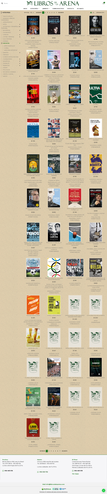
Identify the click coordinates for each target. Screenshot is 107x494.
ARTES (5, 24)
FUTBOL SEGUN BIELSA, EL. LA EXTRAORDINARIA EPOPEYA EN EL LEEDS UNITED (95, 279)
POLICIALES (6, 70)
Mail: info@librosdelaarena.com (54, 484)
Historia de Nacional (33, 138)
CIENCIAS (5, 34)
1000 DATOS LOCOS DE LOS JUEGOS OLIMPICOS (33, 438)
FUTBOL (6, 48)
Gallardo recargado (95, 208)
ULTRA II (95, 104)
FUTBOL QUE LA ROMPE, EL (33, 278)
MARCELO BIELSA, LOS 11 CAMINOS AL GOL (33, 209)
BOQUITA (96, 174)
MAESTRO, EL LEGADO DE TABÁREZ (54, 174)
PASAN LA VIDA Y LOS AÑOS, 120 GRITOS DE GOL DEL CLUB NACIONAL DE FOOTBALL (54, 140)
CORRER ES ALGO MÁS (54, 70)
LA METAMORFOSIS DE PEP (95, 70)
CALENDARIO (7, 32)
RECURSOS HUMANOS (9, 72)
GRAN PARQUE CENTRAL (74, 278)
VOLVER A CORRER (74, 174)
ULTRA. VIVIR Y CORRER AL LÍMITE (54, 438)
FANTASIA (6, 54)
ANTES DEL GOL (33, 348)
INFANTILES (6, 61)
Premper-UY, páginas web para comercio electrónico (53, 492)
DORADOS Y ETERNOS (33, 35)
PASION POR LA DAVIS (33, 315)
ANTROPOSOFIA (7, 22)
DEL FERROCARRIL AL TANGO (75, 138)
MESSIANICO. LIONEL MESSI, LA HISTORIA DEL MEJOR (33, 174)
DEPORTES (6, 43)
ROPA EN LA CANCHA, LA (54, 242)
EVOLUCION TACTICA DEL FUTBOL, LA (75, 209)
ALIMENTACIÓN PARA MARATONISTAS (33, 70)
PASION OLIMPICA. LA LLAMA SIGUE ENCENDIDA (54, 278)
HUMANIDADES (7, 59)
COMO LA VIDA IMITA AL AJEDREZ (95, 139)
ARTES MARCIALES (9, 46)
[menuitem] (25, 8)
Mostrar (26, 12)
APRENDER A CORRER (33, 104)
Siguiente (61, 12)
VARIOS (5, 76)
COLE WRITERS (7, 39)
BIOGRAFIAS (6, 30)
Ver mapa (75, 474)
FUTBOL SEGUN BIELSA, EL (54, 348)
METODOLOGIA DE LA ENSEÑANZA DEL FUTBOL (33, 408)
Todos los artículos (8, 16)
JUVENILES (6, 63)
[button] (100, 12)
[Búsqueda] (2, 3)
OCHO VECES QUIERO (54, 104)
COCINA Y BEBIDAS (8, 37)
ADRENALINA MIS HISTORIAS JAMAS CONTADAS (95, 36)
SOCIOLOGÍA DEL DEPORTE (54, 377)
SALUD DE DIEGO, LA (54, 35)
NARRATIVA (6, 65)
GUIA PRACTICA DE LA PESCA (96, 315)
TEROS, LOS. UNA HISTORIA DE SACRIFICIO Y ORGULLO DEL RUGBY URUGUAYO (33, 244)
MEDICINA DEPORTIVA (10, 50)
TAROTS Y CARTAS (8, 74)
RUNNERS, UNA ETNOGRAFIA (96, 377)
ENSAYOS (5, 52)
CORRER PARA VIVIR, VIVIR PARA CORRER (95, 243)
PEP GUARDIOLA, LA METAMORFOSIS (54, 209)
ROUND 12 (75, 70)
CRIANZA (5, 41)
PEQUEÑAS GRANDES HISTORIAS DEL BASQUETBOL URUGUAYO (75, 244)
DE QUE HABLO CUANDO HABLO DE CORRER (54, 408)
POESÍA (5, 67)
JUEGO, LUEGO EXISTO (54, 315)
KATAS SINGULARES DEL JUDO (75, 348)
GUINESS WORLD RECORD (10, 57)
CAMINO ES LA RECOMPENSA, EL (75, 105)
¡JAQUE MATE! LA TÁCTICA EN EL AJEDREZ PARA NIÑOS (74, 316)
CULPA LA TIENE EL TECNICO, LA (75, 35)
